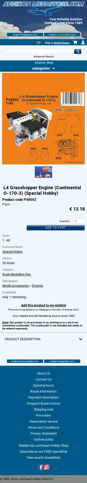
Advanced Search (44, 56)
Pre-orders (43, 415)
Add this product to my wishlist (43, 305)
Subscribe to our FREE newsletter (43, 451)
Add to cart (55, 227)
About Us (43, 373)
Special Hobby (12, 252)
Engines (37, 286)
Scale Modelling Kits (16, 274)
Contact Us (43, 379)
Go (77, 51)
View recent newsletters (43, 457)
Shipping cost (43, 409)
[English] (38, 41)
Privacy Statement (43, 433)
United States (62, 42)
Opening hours (43, 385)
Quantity (64, 221)
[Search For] (40, 51)
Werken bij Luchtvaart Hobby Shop (43, 445)
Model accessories (15, 286)
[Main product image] (43, 163)
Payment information (43, 397)
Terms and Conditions (43, 427)
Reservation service (44, 421)
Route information (43, 391)
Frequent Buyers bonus (43, 403)
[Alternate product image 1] (43, 178)
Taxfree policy (43, 439)
